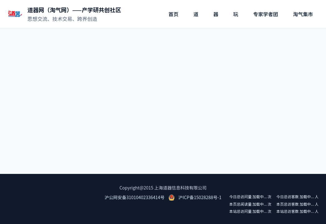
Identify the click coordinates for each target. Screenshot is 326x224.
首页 (173, 14)
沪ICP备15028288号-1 (200, 197)
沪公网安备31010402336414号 (135, 197)
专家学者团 (265, 14)
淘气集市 (303, 14)
